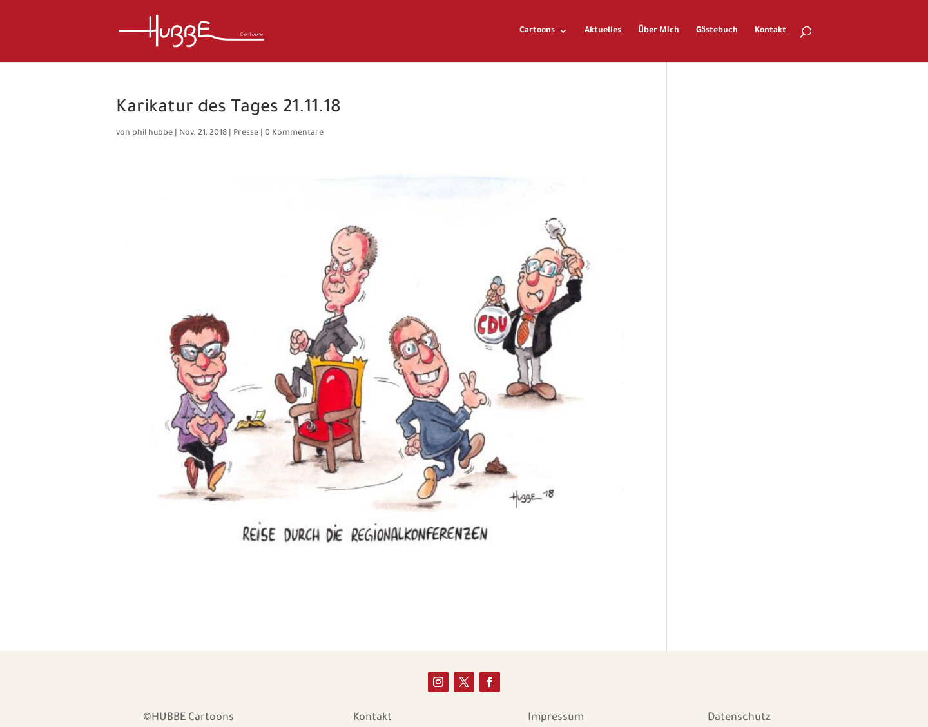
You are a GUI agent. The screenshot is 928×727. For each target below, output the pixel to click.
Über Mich (658, 30)
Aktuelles (603, 30)
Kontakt (770, 30)
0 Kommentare (294, 133)
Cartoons (537, 30)
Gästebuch (717, 30)
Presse (245, 133)
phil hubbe (152, 133)
